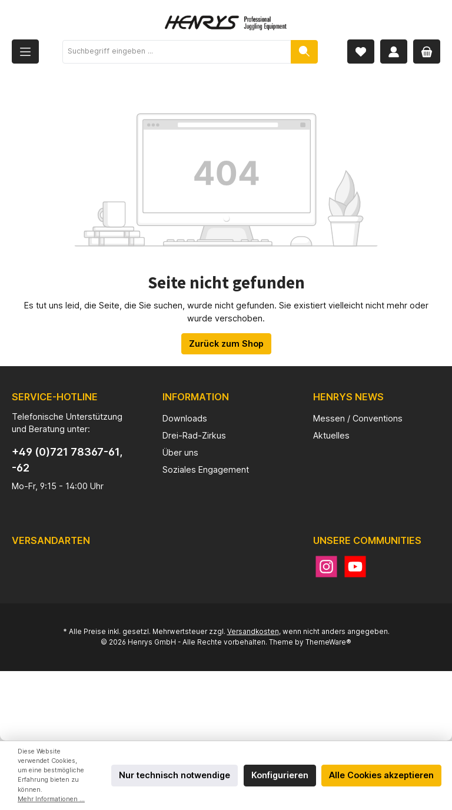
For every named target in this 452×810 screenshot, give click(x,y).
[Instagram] (326, 566)
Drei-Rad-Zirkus (194, 435)
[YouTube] (355, 566)
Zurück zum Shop (226, 343)
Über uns (180, 452)
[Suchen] (304, 52)
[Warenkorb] (426, 51)
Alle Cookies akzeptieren (381, 775)
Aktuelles (331, 435)
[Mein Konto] (393, 51)
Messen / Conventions (358, 418)
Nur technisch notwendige (174, 775)
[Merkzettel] (360, 51)
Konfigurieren (279, 775)
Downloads (184, 418)
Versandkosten (253, 632)
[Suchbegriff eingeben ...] (176, 52)
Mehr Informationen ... (51, 799)
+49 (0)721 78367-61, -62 (67, 460)
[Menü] (25, 51)
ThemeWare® (328, 642)
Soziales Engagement (205, 469)
